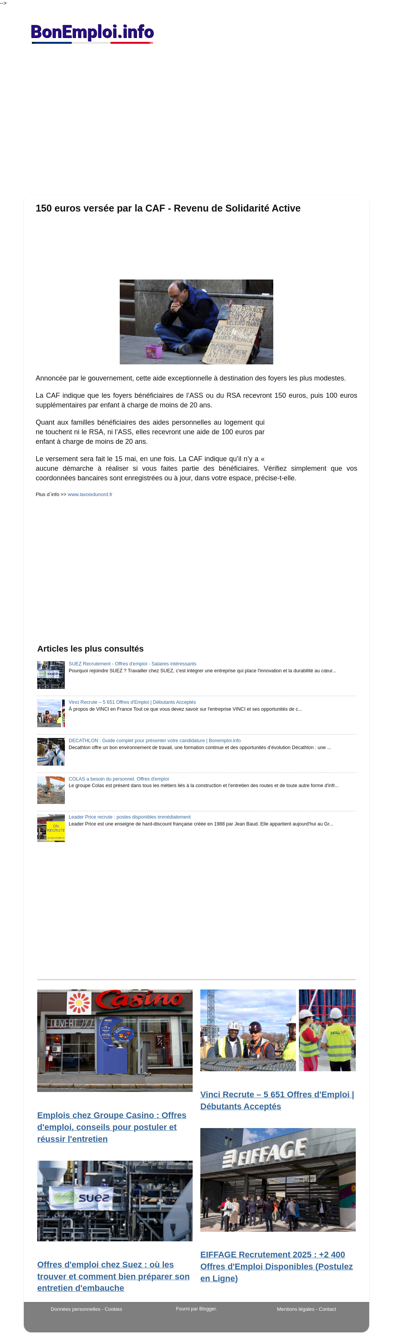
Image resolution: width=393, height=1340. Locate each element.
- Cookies (112, 1309)
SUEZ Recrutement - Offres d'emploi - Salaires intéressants (132, 664)
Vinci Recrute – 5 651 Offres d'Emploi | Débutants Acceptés (132, 702)
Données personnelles (75, 1309)
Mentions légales (296, 1309)
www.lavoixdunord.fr (90, 494)
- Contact (326, 1309)
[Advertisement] (196, 123)
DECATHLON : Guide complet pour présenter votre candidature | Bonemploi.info (155, 740)
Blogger (207, 1309)
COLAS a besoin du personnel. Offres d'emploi (119, 779)
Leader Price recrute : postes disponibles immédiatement (130, 817)
